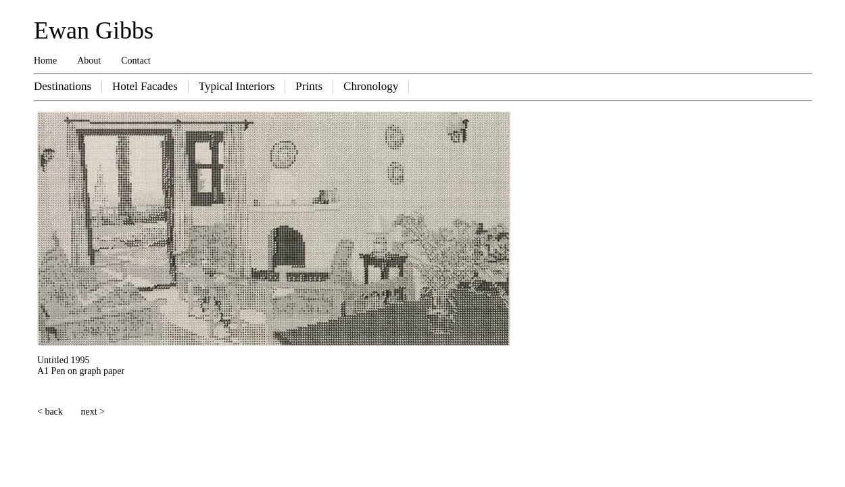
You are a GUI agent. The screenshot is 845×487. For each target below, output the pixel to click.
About (89, 60)
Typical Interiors (237, 86)
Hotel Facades (145, 86)
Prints (308, 86)
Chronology (370, 86)
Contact (136, 60)
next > (93, 412)
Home (45, 60)
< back (50, 412)
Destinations (62, 86)
